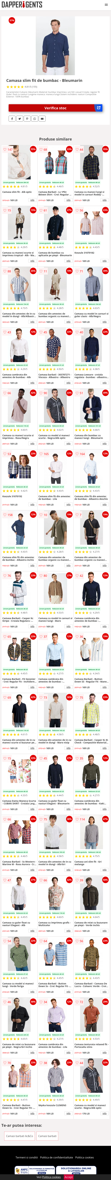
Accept (69, 1177)
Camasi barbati (47, 1136)
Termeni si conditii (27, 1157)
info (32, 200)
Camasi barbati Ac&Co (19, 1136)
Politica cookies (84, 1157)
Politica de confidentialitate (56, 1157)
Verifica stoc (73, 108)
